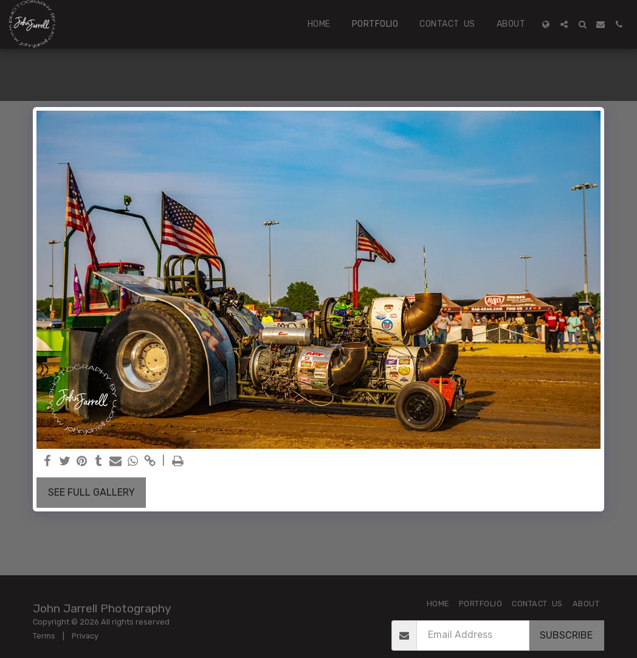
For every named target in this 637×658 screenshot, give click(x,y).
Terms (44, 635)
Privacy (85, 635)
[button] (564, 24)
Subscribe (566, 635)
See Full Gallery (91, 492)
